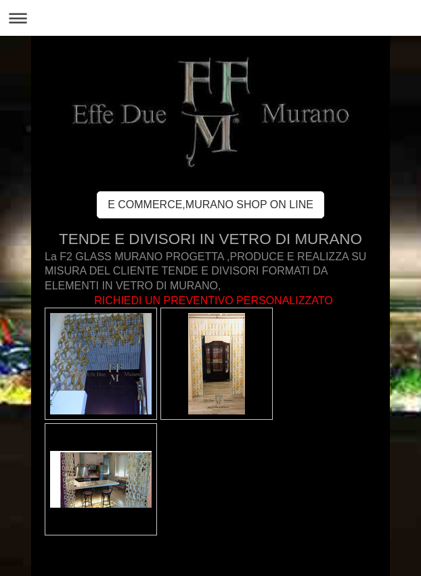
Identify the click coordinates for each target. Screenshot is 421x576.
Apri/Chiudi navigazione (210, 17)
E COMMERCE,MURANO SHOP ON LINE (210, 204)
